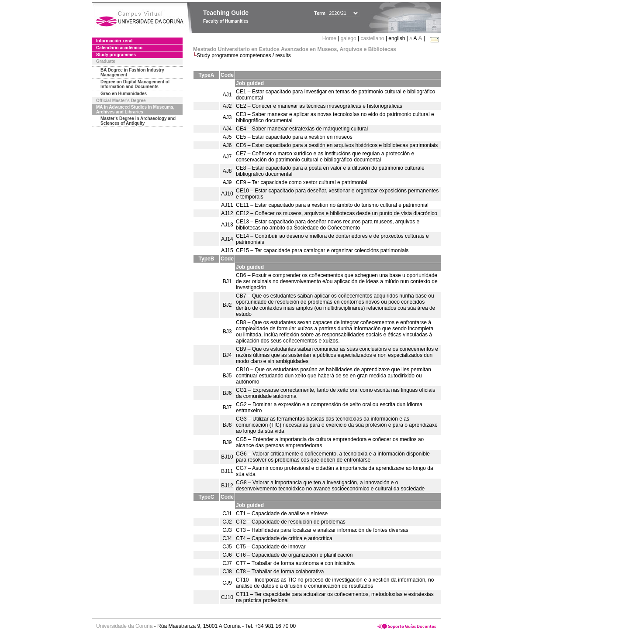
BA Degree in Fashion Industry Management (132, 72)
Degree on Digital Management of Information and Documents (134, 84)
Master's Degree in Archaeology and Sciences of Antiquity (138, 121)
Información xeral (114, 40)
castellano (372, 38)
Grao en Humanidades (123, 93)
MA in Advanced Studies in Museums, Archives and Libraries (135, 109)
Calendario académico (119, 47)
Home (330, 38)
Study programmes (116, 54)
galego (348, 38)
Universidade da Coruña (124, 626)
